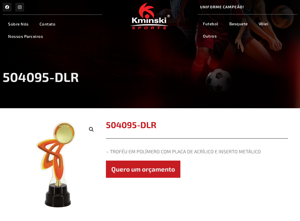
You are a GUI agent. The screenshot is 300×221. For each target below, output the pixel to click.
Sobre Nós (18, 23)
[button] (91, 129)
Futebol (211, 23)
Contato (48, 23)
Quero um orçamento (143, 169)
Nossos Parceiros (25, 36)
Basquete (238, 23)
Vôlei (264, 23)
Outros (210, 36)
